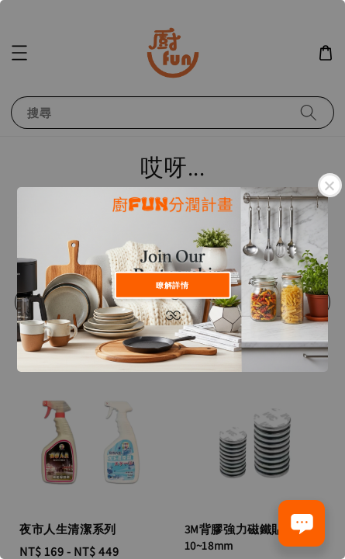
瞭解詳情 (172, 284)
